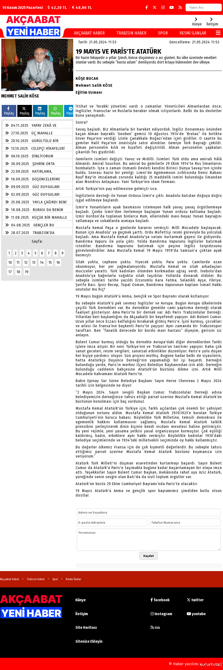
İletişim (81, 614)
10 (10, 262)
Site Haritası (86, 627)
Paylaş (9, 111)
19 (26, 271)
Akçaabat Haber (89, 33)
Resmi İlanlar (193, 33)
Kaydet (148, 555)
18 (18, 271)
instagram (161, 614)
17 (10, 271)
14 (42, 262)
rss (155, 627)
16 (58, 262)
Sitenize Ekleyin (88, 641)
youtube (196, 614)
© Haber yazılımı (196, 664)
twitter (195, 600)
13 (33, 262)
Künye (80, 600)
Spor (163, 33)
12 (25, 262)
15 (50, 262)
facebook (160, 600)
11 (18, 262)
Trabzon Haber (131, 33)
